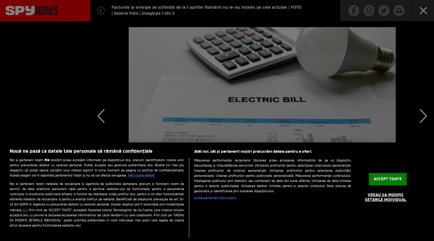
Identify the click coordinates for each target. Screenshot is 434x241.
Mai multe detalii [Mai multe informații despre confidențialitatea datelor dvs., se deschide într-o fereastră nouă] (141, 175)
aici (24, 210)
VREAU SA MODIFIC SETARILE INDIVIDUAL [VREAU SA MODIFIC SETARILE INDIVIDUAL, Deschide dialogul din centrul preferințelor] (385, 197)
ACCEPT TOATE (388, 179)
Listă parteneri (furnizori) (215, 198)
